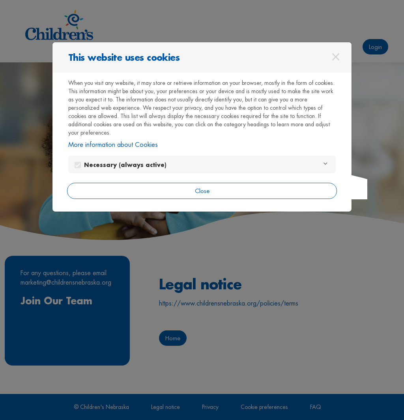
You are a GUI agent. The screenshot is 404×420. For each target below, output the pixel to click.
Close (202, 191)
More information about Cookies (113, 145)
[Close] (335, 56)
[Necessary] (325, 164)
